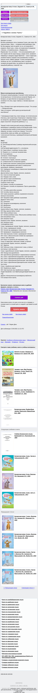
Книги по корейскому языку (10, 621)
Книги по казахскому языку (10, 614)
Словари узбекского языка (10, 665)
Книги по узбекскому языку (10, 639)
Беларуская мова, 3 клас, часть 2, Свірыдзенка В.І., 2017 (24, 493)
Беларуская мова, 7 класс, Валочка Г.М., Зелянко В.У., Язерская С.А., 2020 (25, 518)
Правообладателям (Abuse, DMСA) (6, 28)
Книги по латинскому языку (10, 624)
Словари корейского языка (10, 662)
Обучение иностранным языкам (12, 653)
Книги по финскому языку (10, 641)
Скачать (5, 12)
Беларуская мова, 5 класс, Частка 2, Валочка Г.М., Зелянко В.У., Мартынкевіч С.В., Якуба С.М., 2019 (25, 554)
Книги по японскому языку (10, 651)
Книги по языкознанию (9, 648)
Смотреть (5, 18)
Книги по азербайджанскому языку (13, 599)
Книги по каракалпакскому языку (12, 617)
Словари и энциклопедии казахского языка (15, 660)
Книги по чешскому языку (10, 644)
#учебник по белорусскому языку (16, 340)
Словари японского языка (10, 667)
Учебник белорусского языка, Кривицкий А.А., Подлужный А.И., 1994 (24, 435)
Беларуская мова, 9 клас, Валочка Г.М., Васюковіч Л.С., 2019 (25, 475)
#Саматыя (15, 342)
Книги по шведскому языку (10, 646)
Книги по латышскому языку (11, 626)
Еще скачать (5, 15)
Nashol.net (6, 688)
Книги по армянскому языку (10, 604)
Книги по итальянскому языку (11, 612)
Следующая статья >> (28, 588)
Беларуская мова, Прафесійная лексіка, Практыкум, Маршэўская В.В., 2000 (24, 411)
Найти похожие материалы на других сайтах (19, 19)
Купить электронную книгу (19, 15)
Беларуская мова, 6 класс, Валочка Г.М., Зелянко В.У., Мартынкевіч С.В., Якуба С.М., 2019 (25, 536)
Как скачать (4, 25)
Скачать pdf (19, 297)
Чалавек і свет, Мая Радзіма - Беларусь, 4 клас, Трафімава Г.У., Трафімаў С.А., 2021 (24, 391)
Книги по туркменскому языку (11, 636)
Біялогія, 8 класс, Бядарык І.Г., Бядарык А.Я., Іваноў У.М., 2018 (24, 352)
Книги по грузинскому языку (10, 609)
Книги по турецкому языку (10, 634)
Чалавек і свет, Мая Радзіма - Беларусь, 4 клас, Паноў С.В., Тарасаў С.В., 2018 (23, 371)
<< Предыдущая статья (10, 588)
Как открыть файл (6, 23)
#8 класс (21, 342)
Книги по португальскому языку (12, 629)
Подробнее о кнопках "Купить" (12, 32)
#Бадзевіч (8, 342)
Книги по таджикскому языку (11, 631)
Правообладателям (8, 317)
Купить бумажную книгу (19, 12)
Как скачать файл (7, 314)
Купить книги (19, 309)
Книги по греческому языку (10, 607)
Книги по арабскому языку (10, 602)
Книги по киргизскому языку (10, 619)
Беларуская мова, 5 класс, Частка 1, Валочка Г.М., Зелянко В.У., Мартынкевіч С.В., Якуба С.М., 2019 (25, 571)
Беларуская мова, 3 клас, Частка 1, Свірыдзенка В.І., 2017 (25, 457)
